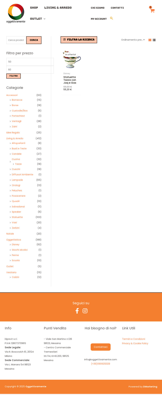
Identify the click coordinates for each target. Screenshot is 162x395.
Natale (10, 234)
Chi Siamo (96, 7)
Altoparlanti (19, 144)
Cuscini (16, 170)
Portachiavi (18, 117)
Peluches (17, 191)
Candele (17, 154)
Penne (15, 256)
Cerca (34, 40)
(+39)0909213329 (101, 364)
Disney (15, 245)
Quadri (16, 202)
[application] (42, 19)
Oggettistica (14, 240)
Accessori (12, 96)
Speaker (17, 212)
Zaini (14, 127)
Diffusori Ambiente (23, 175)
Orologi (16, 186)
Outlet (36, 19)
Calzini (15, 278)
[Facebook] (77, 312)
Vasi (14, 223)
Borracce (17, 101)
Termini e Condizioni (134, 340)
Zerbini (16, 228)
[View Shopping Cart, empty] (152, 13)
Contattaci (100, 348)
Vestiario (11, 273)
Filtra (13, 77)
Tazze (18, 164)
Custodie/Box (20, 111)
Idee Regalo (13, 133)
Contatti (114, 7)
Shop (32, 7)
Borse (15, 106)
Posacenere (19, 197)
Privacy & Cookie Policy (135, 344)
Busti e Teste (19, 149)
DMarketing (150, 387)
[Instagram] (85, 312)
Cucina (16, 160)
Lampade (17, 180)
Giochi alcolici (20, 250)
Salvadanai (18, 207)
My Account (133, 7)
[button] (88, 19)
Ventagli (17, 122)
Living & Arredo (53, 7)
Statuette (18, 218)
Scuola (16, 261)
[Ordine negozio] (132, 40)
